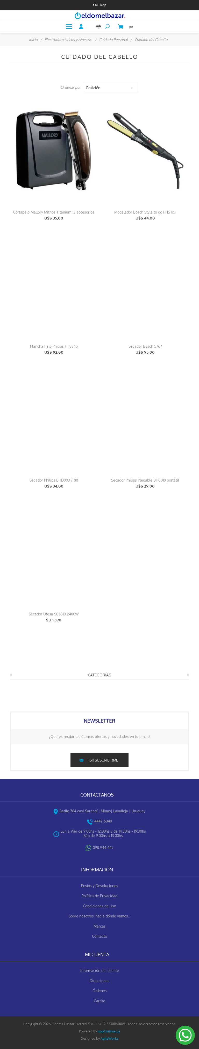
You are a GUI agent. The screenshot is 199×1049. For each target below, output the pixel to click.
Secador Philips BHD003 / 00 (54, 480)
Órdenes (100, 991)
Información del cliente (99, 970)
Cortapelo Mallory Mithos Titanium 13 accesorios (53, 212)
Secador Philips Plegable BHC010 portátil (145, 480)
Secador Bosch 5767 (145, 346)
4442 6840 (103, 821)
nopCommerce (109, 1031)
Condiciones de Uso (99, 906)
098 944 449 (103, 847)
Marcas (100, 926)
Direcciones (99, 980)
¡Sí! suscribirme (103, 760)
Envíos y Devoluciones (99, 885)
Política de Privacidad (99, 896)
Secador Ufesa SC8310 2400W (54, 614)
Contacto (99, 936)
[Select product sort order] (110, 87)
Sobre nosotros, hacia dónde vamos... (99, 916)
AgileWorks (109, 1038)
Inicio (33, 39)
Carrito (99, 1001)
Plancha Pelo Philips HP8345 (54, 346)
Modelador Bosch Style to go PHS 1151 (145, 212)
